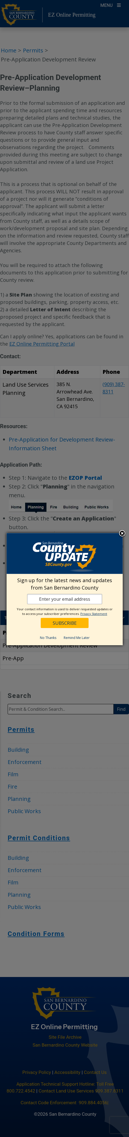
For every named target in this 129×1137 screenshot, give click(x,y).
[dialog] (65, 589)
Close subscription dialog (122, 533)
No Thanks (48, 637)
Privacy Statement (93, 613)
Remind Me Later (76, 637)
